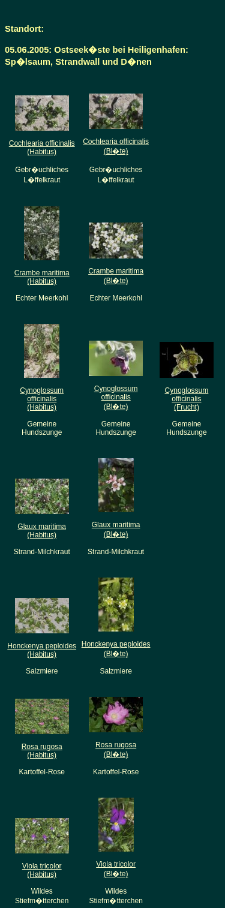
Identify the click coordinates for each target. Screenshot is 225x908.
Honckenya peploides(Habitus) (41, 650)
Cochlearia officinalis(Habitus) (42, 147)
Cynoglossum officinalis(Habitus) (42, 398)
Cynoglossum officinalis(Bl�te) (116, 397)
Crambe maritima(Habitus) (42, 277)
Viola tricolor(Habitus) (42, 870)
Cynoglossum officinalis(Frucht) (187, 398)
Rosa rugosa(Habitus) (42, 750)
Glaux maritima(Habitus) (41, 530)
